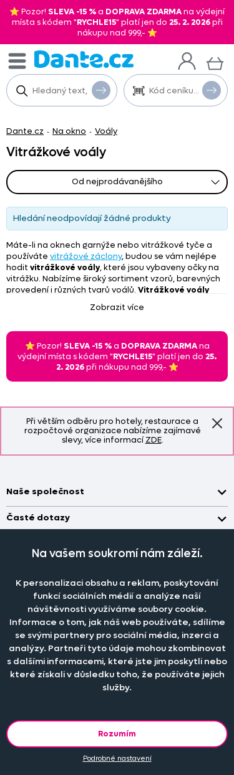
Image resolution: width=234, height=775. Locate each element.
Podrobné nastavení (117, 758)
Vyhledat (101, 89)
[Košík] (215, 61)
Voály (106, 131)
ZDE (153, 439)
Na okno (69, 131)
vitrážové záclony (86, 256)
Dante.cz (25, 131)
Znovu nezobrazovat (217, 422)
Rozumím (117, 733)
